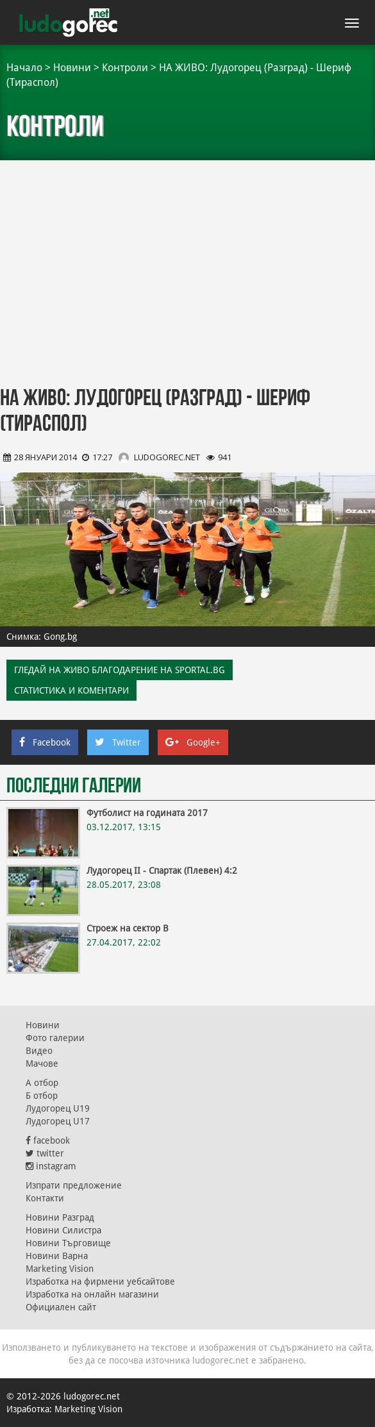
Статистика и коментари (71, 690)
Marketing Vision (60, 1269)
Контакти (45, 1198)
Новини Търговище (68, 1243)
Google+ (193, 742)
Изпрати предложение (74, 1185)
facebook (48, 1140)
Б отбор (42, 1095)
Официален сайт (61, 1307)
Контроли (125, 68)
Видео (39, 1051)
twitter (45, 1153)
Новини (72, 68)
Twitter (118, 742)
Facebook (45, 742)
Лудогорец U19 (58, 1108)
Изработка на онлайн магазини (92, 1294)
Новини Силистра (63, 1230)
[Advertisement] (187, 275)
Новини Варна (57, 1256)
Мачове (42, 1063)
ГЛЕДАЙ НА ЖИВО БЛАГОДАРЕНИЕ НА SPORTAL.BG (119, 670)
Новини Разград (60, 1217)
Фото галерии (55, 1038)
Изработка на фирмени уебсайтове (100, 1281)
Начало (24, 68)
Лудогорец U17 (58, 1121)
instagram (51, 1166)
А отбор (42, 1083)
